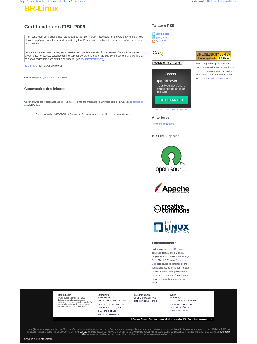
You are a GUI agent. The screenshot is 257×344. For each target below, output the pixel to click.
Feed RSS (161, 41)
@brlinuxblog (162, 34)
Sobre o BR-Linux (107, 298)
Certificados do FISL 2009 (54, 27)
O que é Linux (27, 1)
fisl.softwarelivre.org (92, 59)
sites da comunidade (145, 301)
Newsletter (109, 308)
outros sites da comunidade (213, 78)
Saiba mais (30, 65)
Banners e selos (107, 311)
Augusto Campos (49, 77)
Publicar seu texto (181, 304)
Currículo (211, 1)
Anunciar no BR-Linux (110, 314)
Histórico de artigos (163, 123)
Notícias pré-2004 (179, 307)
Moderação (176, 298)
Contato (102, 304)
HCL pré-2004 (188, 311)
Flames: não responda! (183, 301)
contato (83, 332)
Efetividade (223, 1)
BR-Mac (233, 1)
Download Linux (44, 1)
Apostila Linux (61, 1)
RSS (119, 308)
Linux (27, 13)
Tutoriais (175, 311)
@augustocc (162, 37)
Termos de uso (116, 304)
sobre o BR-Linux (173, 249)
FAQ (100, 308)
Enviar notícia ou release (112, 301)
